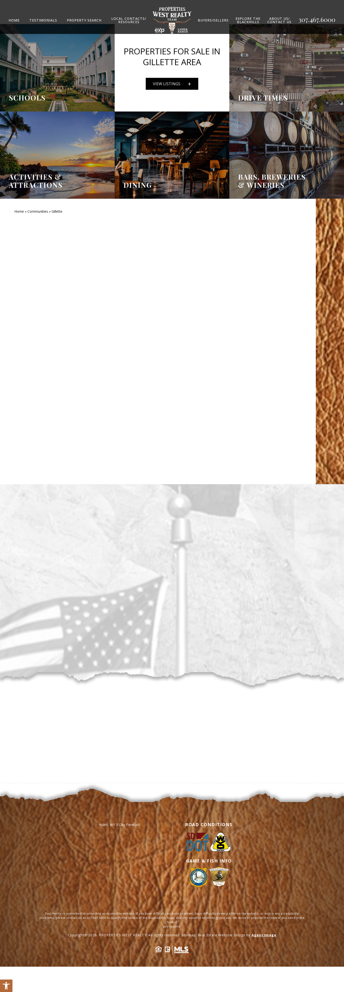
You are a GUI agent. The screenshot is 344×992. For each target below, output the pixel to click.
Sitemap (189, 960)
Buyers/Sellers (213, 20)
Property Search (84, 20)
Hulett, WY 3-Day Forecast (119, 850)
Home (14, 20)
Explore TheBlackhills (248, 20)
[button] (6, 986)
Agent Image (264, 960)
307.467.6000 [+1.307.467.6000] (316, 19)
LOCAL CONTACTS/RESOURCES (128, 20)
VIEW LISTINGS (172, 89)
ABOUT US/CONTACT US (279, 20)
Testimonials (43, 20)
